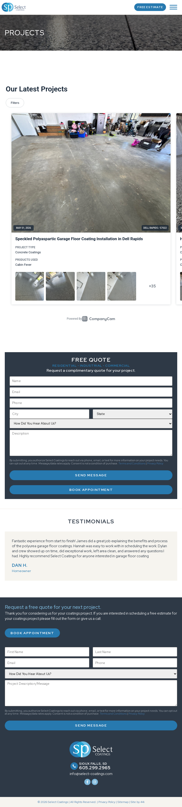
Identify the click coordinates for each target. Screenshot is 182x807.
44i (142, 802)
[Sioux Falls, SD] (74, 766)
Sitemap (123, 802)
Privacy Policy (155, 463)
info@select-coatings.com (91, 773)
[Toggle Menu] (173, 7)
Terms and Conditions (131, 463)
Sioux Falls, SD (93, 764)
